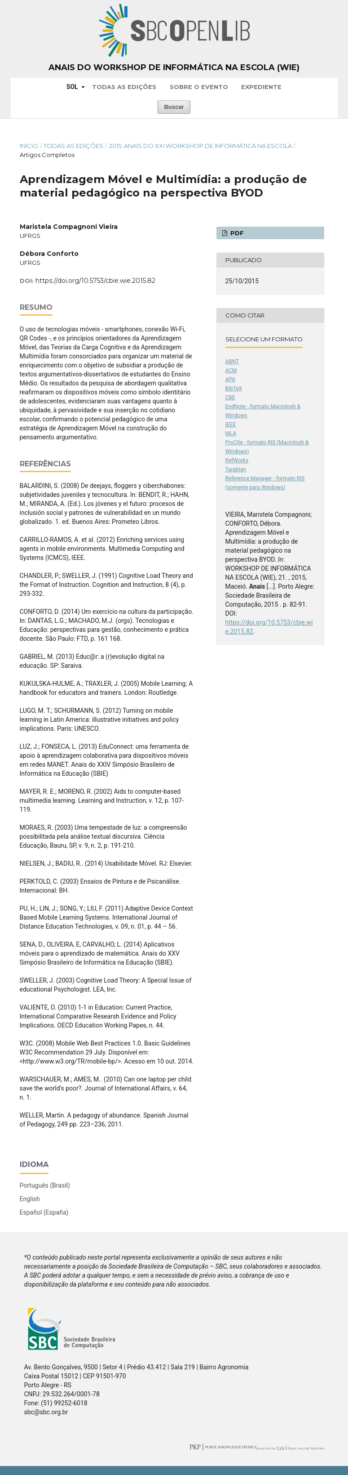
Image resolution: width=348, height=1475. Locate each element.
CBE (230, 397)
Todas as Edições (124, 86)
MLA (231, 433)
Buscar (174, 106)
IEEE (230, 424)
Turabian (235, 469)
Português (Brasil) (45, 1185)
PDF (236, 233)
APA (230, 379)
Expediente (261, 86)
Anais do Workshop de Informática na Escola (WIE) (174, 67)
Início (29, 145)
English (30, 1198)
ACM (231, 370)
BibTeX (233, 388)
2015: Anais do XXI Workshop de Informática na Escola (200, 145)
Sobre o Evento (199, 86)
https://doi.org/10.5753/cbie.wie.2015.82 (95, 281)
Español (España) (44, 1212)
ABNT (232, 361)
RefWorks (237, 460)
